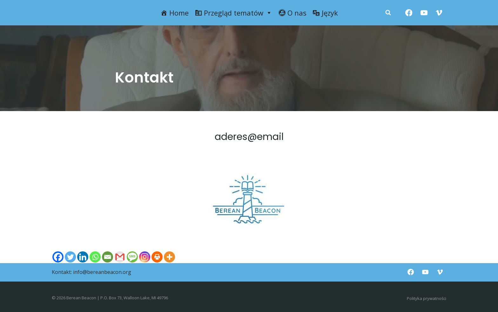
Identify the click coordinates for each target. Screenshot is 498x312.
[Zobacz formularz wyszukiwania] (388, 12)
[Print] (157, 256)
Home (179, 12)
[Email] (107, 256)
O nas (296, 12)
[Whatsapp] (95, 256)
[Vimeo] (439, 13)
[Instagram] (144, 256)
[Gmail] (119, 256)
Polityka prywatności (426, 298)
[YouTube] (424, 13)
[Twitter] (70, 256)
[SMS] (132, 256)
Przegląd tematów (238, 12)
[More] (169, 256)
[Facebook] (409, 13)
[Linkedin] (82, 256)
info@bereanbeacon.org (102, 272)
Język (330, 12)
